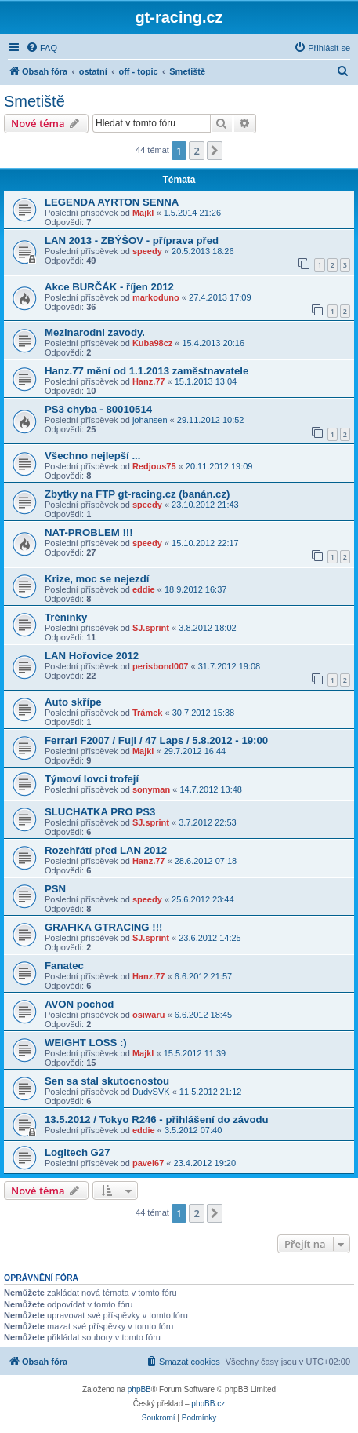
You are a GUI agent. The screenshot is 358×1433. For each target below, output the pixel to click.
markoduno (155, 297)
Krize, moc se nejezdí (97, 579)
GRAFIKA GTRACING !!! (103, 927)
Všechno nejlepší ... (92, 455)
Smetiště (34, 101)
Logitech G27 (77, 1152)
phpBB (139, 1389)
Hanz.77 (148, 381)
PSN (55, 889)
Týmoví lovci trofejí (92, 779)
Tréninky (66, 617)
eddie (143, 589)
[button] (214, 150)
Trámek (147, 712)
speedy (147, 251)
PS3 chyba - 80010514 (98, 409)
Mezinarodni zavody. (95, 332)
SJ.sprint (150, 628)
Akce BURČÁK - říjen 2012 (109, 287)
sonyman (151, 789)
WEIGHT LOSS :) (86, 1042)
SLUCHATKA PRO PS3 (100, 812)
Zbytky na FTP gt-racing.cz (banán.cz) (137, 494)
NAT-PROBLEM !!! (89, 532)
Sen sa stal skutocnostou (107, 1081)
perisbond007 (160, 666)
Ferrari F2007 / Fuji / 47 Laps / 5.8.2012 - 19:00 (156, 740)
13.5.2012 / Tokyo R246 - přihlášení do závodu (157, 1119)
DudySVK (151, 1091)
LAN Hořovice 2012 (92, 656)
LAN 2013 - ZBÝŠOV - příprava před (132, 240)
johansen (150, 420)
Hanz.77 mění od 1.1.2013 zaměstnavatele (146, 371)
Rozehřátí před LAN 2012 (106, 850)
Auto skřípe (73, 702)
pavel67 (148, 1163)
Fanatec (64, 966)
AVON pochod (79, 1004)
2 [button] (196, 151)
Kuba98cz (152, 343)
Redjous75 (154, 466)
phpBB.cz (208, 1403)
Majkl (143, 212)
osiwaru (148, 1014)
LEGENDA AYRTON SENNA (112, 202)
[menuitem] (41, 47)
